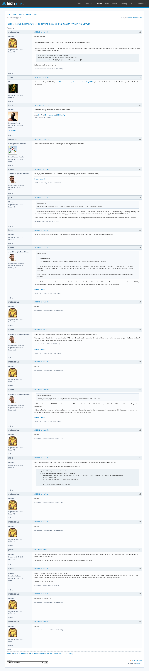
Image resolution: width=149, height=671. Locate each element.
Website (12, 130)
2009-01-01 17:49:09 (41, 522)
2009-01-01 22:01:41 (41, 622)
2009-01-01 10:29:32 (41, 302)
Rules (15, 14)
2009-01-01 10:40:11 (41, 330)
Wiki (107, 4)
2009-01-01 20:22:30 (41, 594)
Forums (99, 4)
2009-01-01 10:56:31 (41, 362)
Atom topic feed (137, 660)
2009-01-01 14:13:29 (41, 458)
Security (124, 4)
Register (28, 14)
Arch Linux (13, 3)
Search (21, 14)
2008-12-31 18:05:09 (41, 32)
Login (35, 14)
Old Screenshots (50, 115)
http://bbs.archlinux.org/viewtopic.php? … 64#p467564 (74, 82)
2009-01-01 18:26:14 (41, 550)
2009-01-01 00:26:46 (41, 169)
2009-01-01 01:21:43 (41, 230)
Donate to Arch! (39, 179)
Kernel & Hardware (24, 24)
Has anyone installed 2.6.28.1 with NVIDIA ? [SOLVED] (63, 24)
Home (79, 4)
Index (8, 14)
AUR (132, 4)
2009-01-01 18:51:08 (41, 569)
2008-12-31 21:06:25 (41, 139)
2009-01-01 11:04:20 (41, 390)
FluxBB (139, 663)
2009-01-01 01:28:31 (41, 247)
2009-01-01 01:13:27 (41, 197)
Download (142, 4)
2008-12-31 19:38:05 (41, 77)
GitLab (114, 4)
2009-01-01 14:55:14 (41, 494)
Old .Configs (61, 115)
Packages (88, 4)
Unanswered (137, 18)
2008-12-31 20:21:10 (41, 105)
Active (130, 18)
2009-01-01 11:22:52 (41, 430)
